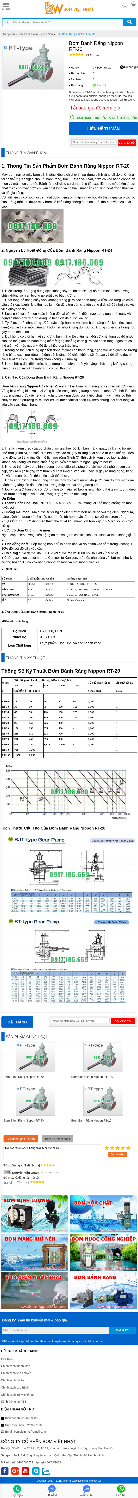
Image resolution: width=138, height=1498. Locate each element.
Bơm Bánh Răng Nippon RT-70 (24, 1076)
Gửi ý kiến (117, 1154)
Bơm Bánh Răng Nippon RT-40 (24, 1120)
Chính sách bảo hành (15, 1387)
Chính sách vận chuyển (16, 1373)
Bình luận (92, 55)
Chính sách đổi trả (13, 1380)
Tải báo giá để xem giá (95, 108)
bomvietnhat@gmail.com (30, 1431)
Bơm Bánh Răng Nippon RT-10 (91, 1120)
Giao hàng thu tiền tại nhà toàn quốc (106, 118)
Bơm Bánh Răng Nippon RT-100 (92, 1076)
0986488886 (30, 1418)
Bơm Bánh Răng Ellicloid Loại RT (76, 34)
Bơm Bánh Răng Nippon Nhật (35, 34)
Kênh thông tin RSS (13, 1401)
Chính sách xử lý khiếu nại (18, 1394)
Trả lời (8, 1182)
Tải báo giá (129, 67)
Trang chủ (9, 34)
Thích (19, 1182)
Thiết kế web (69, 1480)
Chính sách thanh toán (15, 1366)
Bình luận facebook (57, 1139)
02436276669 (34, 1425)
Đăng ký (122, 1330)
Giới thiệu (7, 1359)
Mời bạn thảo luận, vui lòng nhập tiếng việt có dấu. (52, 1152)
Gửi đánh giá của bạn (21, 1139)
